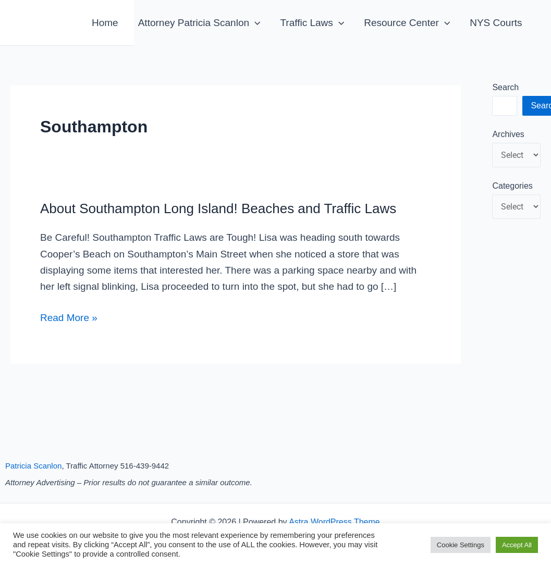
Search (505, 87)
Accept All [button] (517, 545)
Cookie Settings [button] (460, 545)
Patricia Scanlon (33, 465)
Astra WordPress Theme (334, 522)
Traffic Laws (312, 22)
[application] (254, 22)
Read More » (68, 318)
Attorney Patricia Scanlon (199, 22)
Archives (508, 134)
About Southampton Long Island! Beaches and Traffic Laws (218, 208)
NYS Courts (496, 22)
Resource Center (407, 22)
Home (105, 22)
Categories (512, 185)
